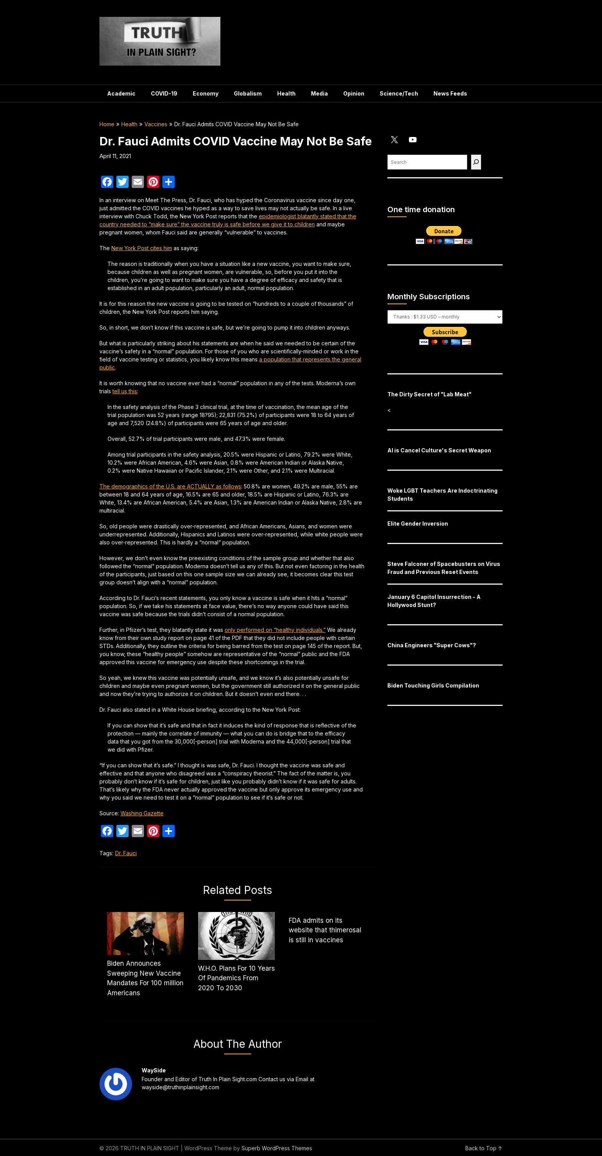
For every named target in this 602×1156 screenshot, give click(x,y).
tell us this (124, 391)
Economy (205, 93)
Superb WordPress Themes (276, 1148)
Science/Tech (399, 93)
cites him (141, 248)
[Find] (476, 162)
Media (319, 93)
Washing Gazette (142, 813)
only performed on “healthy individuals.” (275, 630)
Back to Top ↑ (484, 1148)
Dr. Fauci (126, 853)
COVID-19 (164, 93)
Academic (121, 93)
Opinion (353, 93)
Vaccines (155, 124)
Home (106, 124)
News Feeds (450, 93)
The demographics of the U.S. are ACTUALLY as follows (170, 486)
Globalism (248, 93)
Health (286, 93)
